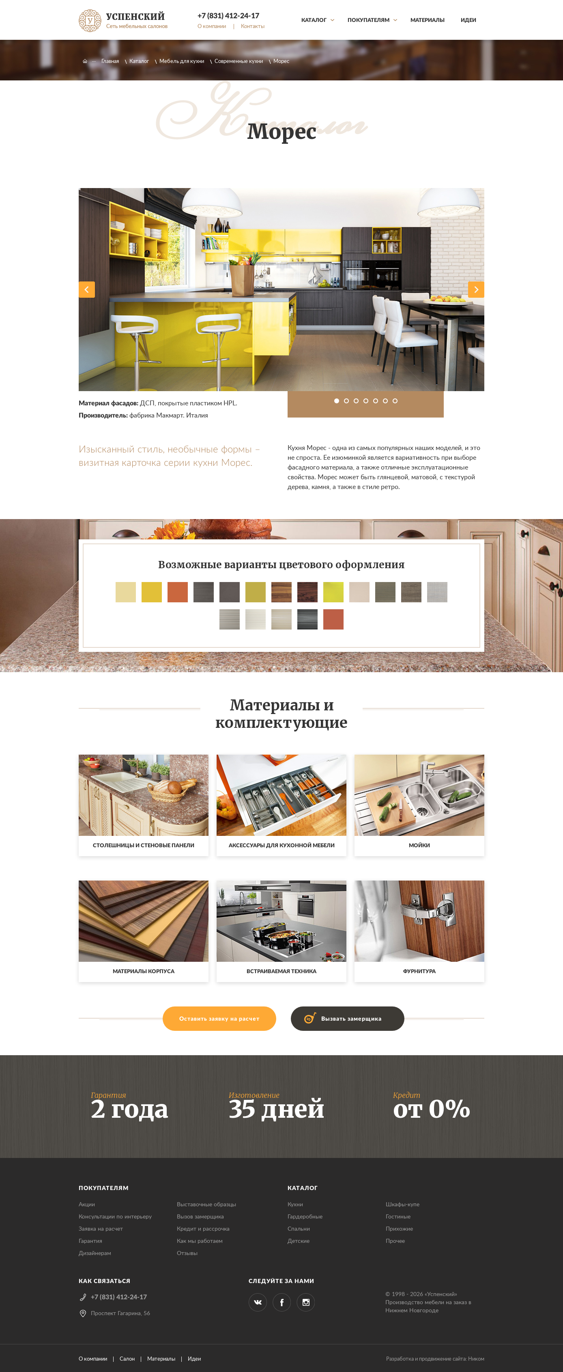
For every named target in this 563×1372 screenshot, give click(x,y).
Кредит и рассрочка (203, 1229)
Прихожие (399, 1229)
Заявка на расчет (101, 1229)
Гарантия (90, 1241)
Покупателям (368, 20)
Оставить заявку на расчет (219, 1019)
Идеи (468, 20)
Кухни (295, 1205)
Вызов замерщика (200, 1217)
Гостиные (398, 1217)
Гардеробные (305, 1217)
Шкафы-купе (402, 1205)
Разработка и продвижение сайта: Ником (435, 1359)
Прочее (395, 1241)
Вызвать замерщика (351, 1019)
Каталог (314, 20)
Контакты (252, 26)
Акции (87, 1205)
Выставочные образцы (206, 1205)
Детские (298, 1241)
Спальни (299, 1229)
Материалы (427, 20)
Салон (127, 1359)
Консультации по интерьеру (115, 1217)
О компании (212, 26)
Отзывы (187, 1253)
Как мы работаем (200, 1241)
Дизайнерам (95, 1253)
